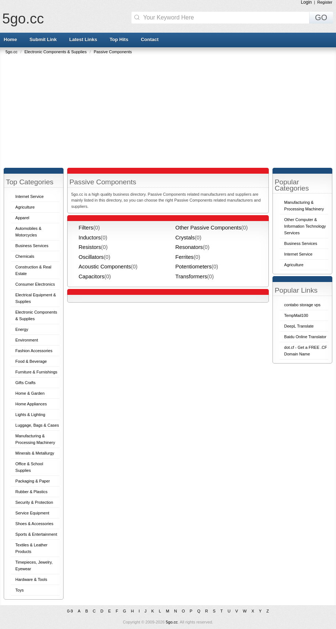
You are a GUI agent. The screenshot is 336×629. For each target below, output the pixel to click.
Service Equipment (32, 513)
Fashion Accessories (34, 350)
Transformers (191, 276)
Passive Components (113, 52)
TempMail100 (296, 315)
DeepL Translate (299, 326)
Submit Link (43, 39)
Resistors (90, 247)
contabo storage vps (302, 305)
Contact (149, 39)
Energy (21, 329)
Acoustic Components (105, 267)
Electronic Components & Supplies (56, 52)
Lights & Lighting (30, 414)
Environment (26, 340)
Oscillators (91, 257)
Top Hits (118, 39)
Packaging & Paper (32, 481)
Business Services (31, 245)
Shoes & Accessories (34, 523)
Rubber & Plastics (31, 491)
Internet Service (29, 196)
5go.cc (23, 18)
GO (321, 17)
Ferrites (185, 257)
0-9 (70, 611)
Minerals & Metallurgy (34, 453)
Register (324, 2)
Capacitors (91, 276)
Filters (86, 228)
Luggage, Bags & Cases (37, 425)
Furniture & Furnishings (36, 372)
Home (10, 39)
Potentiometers (194, 267)
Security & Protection (34, 502)
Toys (19, 590)
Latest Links (83, 39)
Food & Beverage (31, 361)
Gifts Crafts (25, 382)
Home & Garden (29, 393)
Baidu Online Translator (305, 337)
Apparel (22, 218)
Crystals (185, 238)
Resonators (189, 247)
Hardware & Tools (31, 579)
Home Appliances (31, 404)
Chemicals (24, 256)
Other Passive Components (208, 228)
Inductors (90, 238)
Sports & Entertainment (36, 534)
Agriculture (25, 207)
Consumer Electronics (35, 284)
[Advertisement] (170, 109)
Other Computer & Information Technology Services (305, 226)
